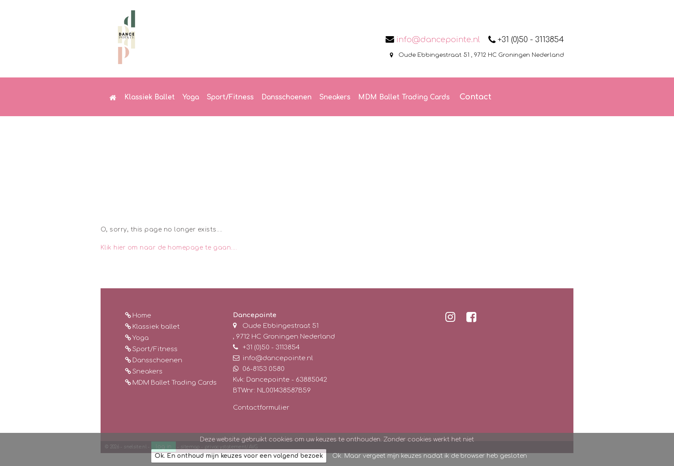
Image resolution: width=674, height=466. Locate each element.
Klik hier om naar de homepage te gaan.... (169, 247)
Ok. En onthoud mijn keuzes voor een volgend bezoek (239, 456)
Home (141, 315)
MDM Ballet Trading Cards (174, 382)
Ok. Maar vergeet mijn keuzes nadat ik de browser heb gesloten (429, 456)
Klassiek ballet (156, 326)
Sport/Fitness (155, 349)
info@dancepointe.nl (438, 39)
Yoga (140, 338)
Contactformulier (261, 407)
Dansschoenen (157, 360)
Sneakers (147, 371)
